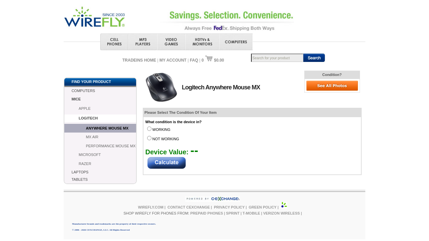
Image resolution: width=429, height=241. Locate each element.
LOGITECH (88, 118)
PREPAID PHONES (206, 213)
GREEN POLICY (263, 207)
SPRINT (232, 213)
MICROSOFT (90, 155)
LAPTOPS (79, 172)
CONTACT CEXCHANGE (189, 207)
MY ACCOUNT (173, 60)
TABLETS (79, 179)
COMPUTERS (83, 91)
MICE (76, 99)
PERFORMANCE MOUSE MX (111, 146)
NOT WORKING (165, 139)
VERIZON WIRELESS (281, 213)
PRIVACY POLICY (229, 207)
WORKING (161, 130)
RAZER (85, 164)
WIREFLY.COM (151, 207)
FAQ (194, 60)
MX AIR (92, 137)
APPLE (84, 108)
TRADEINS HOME (139, 60)
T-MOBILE (251, 213)
